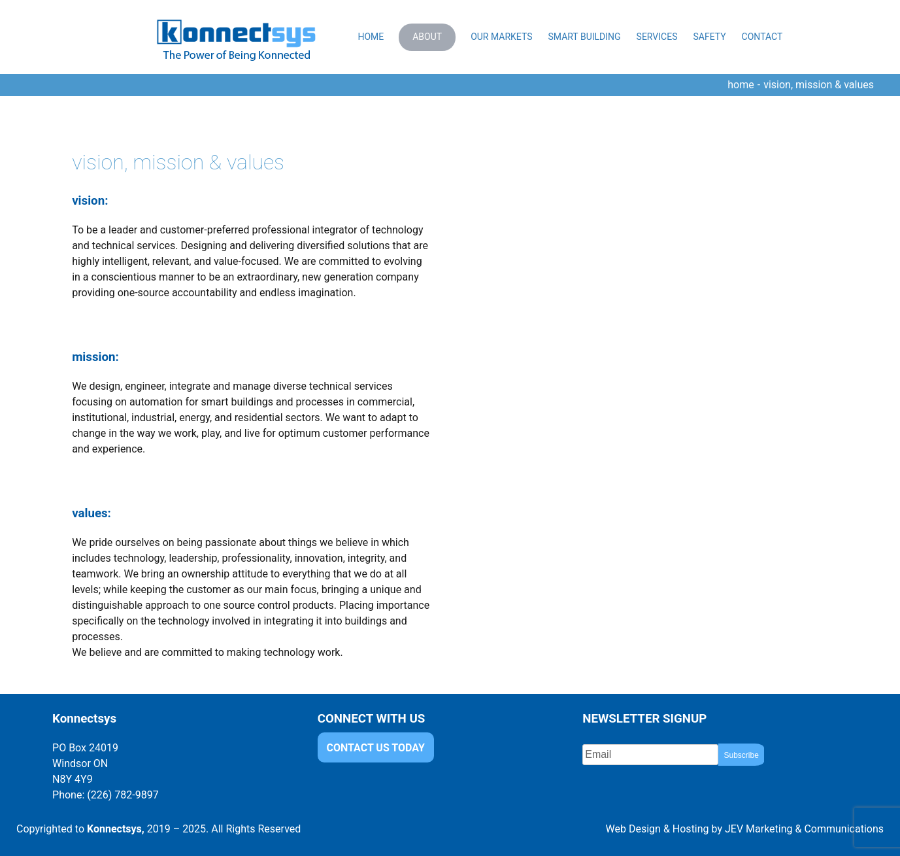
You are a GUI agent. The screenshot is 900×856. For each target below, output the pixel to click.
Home (371, 36)
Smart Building (584, 36)
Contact (762, 36)
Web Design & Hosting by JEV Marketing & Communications (745, 829)
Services (657, 36)
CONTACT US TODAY (375, 748)
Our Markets (501, 36)
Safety (709, 36)
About (427, 36)
